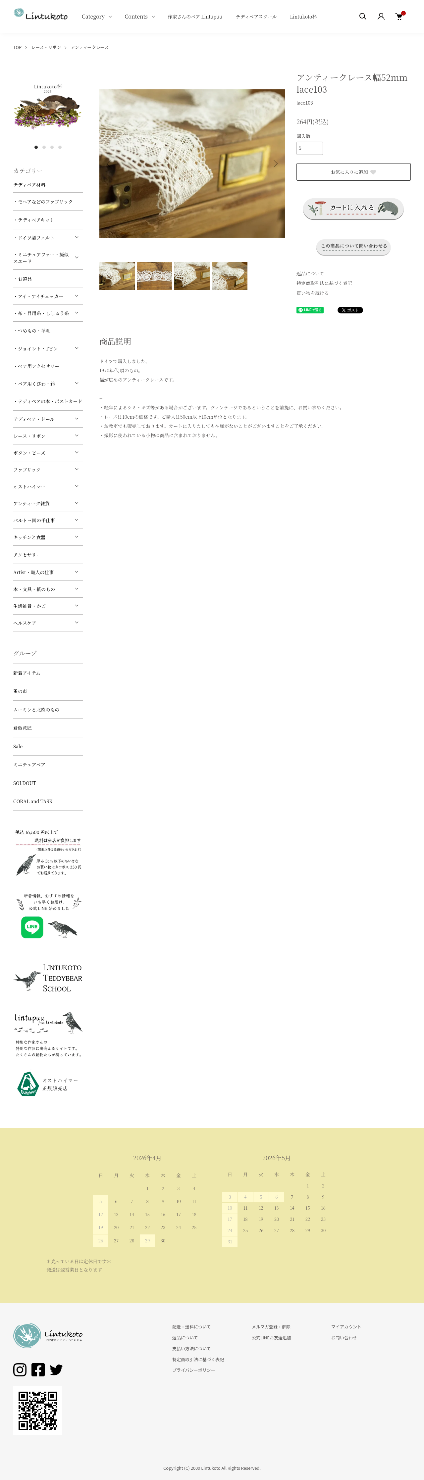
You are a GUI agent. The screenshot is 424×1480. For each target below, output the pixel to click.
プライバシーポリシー (193, 1370)
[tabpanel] (48, 106)
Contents (136, 16)
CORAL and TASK (33, 801)
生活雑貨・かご (29, 606)
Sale (18, 746)
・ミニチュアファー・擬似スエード (41, 257)
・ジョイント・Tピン (35, 348)
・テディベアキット (33, 219)
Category (93, 16)
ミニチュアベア (29, 764)
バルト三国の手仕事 (34, 520)
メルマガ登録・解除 (271, 1326)
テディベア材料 (29, 184)
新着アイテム (26, 673)
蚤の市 (20, 691)
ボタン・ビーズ (29, 452)
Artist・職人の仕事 (33, 572)
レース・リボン (46, 47)
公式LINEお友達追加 (271, 1337)
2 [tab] (44, 147)
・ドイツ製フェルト (34, 237)
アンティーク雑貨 (31, 503)
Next (275, 164)
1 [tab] (36, 147)
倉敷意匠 (22, 727)
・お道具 (22, 278)
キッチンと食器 (29, 537)
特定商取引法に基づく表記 (324, 283)
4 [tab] (60, 147)
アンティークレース (90, 47)
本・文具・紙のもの (34, 589)
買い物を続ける (312, 293)
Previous (109, 164)
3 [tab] (52, 147)
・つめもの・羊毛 (31, 330)
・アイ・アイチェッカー (38, 296)
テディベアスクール (256, 16)
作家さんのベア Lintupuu (195, 16)
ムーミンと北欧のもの (36, 709)
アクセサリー (27, 554)
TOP (17, 47)
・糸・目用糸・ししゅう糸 (41, 313)
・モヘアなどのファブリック (43, 201)
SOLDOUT (24, 783)
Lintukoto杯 (303, 16)
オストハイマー (29, 486)
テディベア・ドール (34, 419)
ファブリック (27, 469)
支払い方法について (191, 1348)
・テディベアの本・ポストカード (47, 401)
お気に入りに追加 (354, 171)
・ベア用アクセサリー (36, 366)
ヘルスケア (24, 623)
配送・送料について (191, 1326)
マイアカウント (346, 1326)
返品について (310, 273)
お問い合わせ (344, 1337)
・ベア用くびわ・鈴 (34, 383)
